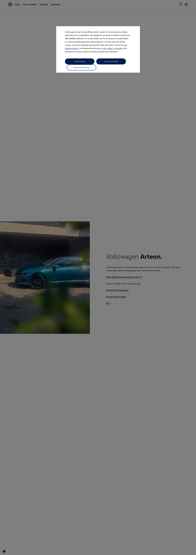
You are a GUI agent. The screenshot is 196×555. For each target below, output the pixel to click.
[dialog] (98, 277)
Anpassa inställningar (120, 61)
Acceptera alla (75, 61)
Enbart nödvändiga (98, 61)
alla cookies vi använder (112, 48)
